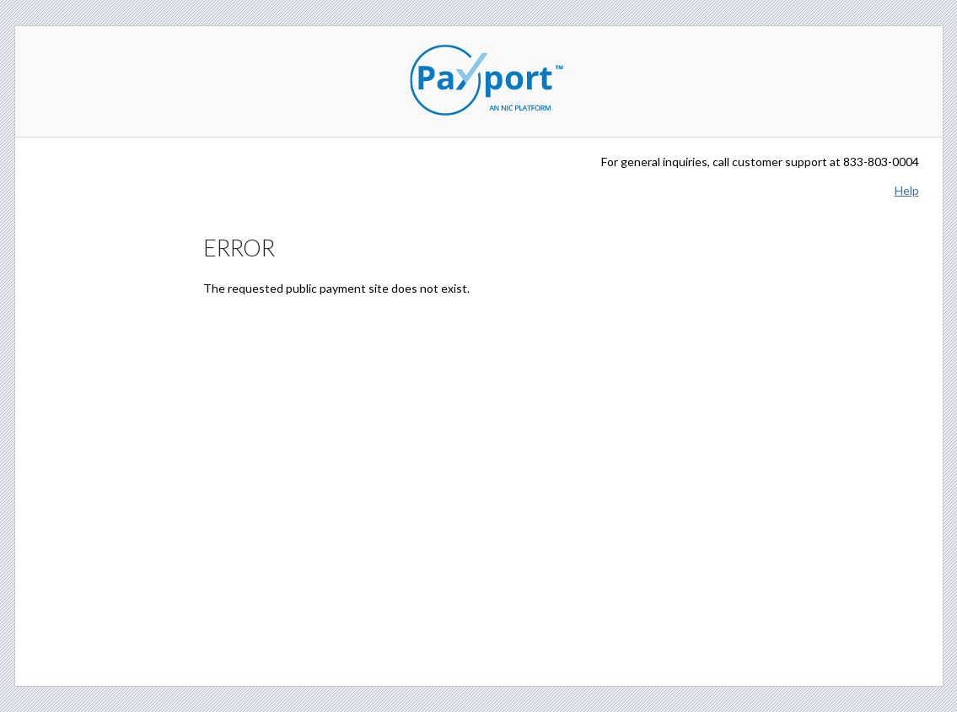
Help (907, 190)
